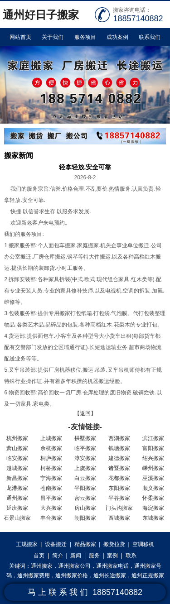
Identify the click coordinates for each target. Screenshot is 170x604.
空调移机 (143, 544)
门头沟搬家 (119, 508)
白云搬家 (85, 478)
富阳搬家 (153, 448)
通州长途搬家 (109, 575)
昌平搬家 (51, 498)
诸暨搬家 (119, 468)
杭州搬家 (17, 438)
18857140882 (138, 18)
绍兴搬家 (153, 458)
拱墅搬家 (85, 438)
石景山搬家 (17, 518)
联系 (131, 555)
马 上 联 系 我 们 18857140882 (85, 592)
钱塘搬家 (119, 448)
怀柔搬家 (153, 498)
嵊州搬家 (153, 468)
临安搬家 (17, 458)
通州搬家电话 (112, 566)
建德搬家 (119, 458)
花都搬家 (119, 478)
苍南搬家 (51, 488)
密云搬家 (85, 498)
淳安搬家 (85, 458)
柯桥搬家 (51, 468)
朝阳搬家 (85, 518)
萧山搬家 (17, 448)
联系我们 (149, 37)
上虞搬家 (85, 468)
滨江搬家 (153, 438)
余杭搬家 (51, 448)
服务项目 (85, 37)
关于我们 (52, 37)
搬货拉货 (114, 544)
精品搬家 (85, 544)
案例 (112, 555)
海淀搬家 (153, 508)
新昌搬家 (17, 478)
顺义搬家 (153, 488)
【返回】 (85, 413)
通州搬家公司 (74, 566)
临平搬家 (85, 448)
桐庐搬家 (51, 458)
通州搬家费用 (33, 575)
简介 (57, 555)
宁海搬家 (51, 478)
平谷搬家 (119, 498)
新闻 (75, 555)
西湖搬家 (119, 438)
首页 (39, 555)
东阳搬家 (119, 488)
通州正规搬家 (147, 575)
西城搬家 (119, 518)
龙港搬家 (17, 488)
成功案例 (117, 37)
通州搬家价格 (71, 575)
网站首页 (20, 37)
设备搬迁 (56, 544)
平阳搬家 (85, 488)
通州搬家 (17, 498)
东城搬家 (153, 518)
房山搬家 (85, 508)
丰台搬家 (51, 518)
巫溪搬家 (153, 478)
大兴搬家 (51, 508)
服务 (94, 555)
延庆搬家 (17, 508)
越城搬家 (17, 468)
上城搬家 (51, 438)
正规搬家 (27, 544)
